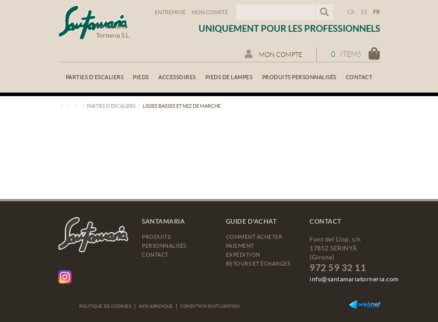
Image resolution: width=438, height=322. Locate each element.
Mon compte (209, 12)
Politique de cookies (105, 306)
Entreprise (170, 12)
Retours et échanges (258, 264)
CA (351, 12)
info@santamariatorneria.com (354, 279)
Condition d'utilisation (210, 306)
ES (364, 12)
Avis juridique (156, 306)
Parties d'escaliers (111, 106)
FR (376, 12)
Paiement (240, 246)
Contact (155, 255)
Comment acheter (254, 237)
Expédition (243, 255)
